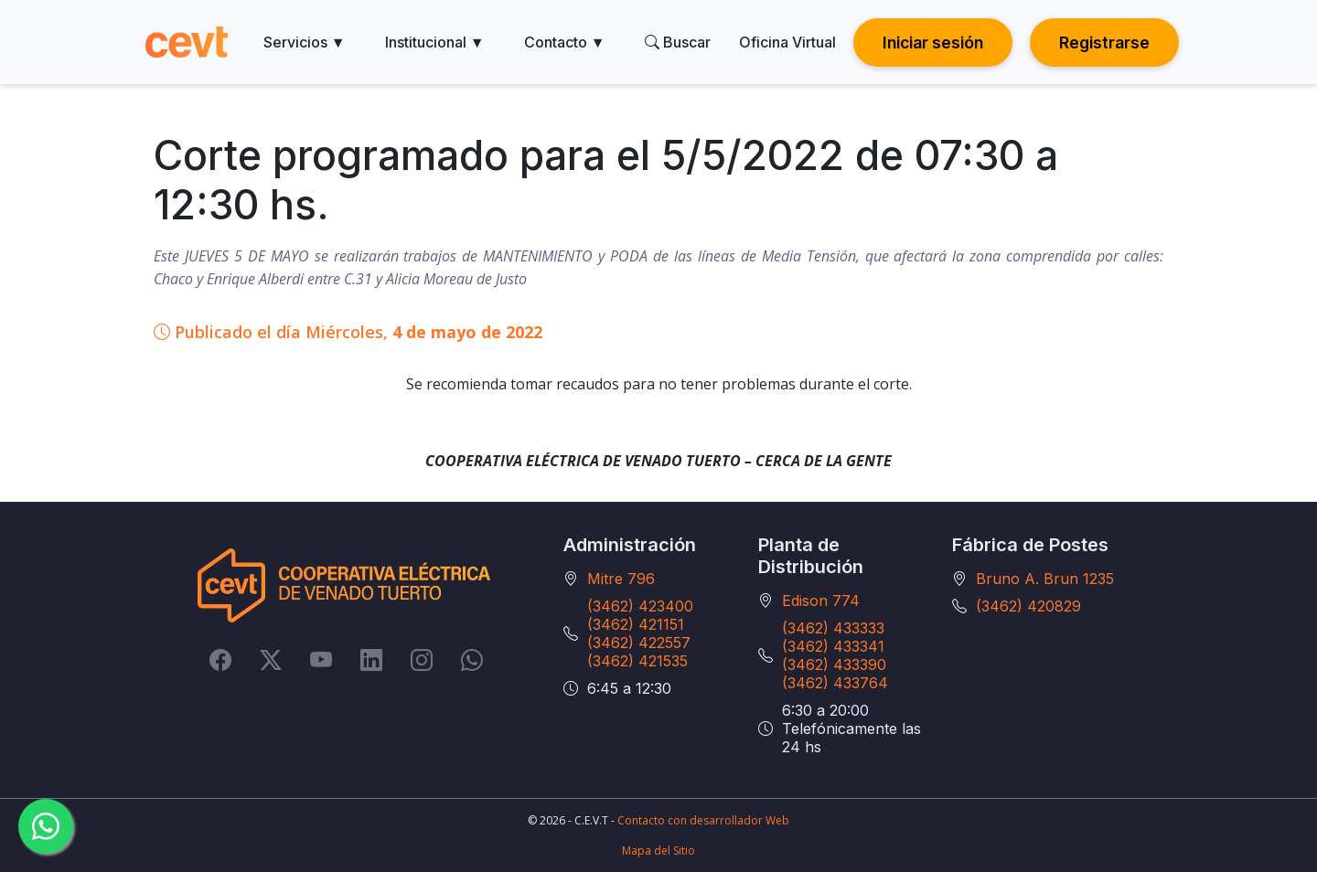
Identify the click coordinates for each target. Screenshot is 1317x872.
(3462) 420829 (1028, 606)
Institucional (435, 42)
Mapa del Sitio (658, 850)
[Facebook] (220, 660)
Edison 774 (821, 600)
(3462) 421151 (635, 624)
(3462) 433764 (835, 683)
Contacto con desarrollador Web (703, 820)
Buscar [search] (678, 42)
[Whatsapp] (472, 660)
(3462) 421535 (637, 661)
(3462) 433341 (833, 646)
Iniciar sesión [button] (933, 42)
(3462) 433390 (834, 664)
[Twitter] (271, 660)
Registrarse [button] (1104, 42)
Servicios (304, 42)
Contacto (564, 42)
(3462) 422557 (639, 642)
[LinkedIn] (371, 660)
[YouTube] (321, 660)
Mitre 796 (621, 578)
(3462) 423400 (640, 606)
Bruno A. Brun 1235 (1045, 578)
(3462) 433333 (833, 628)
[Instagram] (421, 660)
